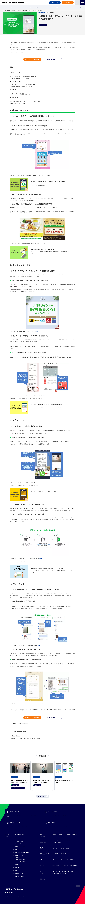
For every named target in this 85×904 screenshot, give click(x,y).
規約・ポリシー (7, 896)
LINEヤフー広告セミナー (57, 842)
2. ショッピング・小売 (15, 81)
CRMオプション (18, 843)
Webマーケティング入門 (72, 847)
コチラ (36, 172)
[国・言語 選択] (83, 7)
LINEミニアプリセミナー (70, 841)
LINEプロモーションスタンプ (22, 852)
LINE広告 (17, 864)
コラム (30, 7)
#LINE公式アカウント (23, 723)
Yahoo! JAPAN (14, 896)
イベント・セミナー (21, 7)
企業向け (54, 834)
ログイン (77, 3)
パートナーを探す (56, 865)
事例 (12, 7)
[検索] (80, 7)
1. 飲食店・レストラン (15, 73)
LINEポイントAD (19, 873)
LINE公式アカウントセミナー (58, 841)
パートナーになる (65, 865)
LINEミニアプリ (19, 849)
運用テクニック (13, 10)
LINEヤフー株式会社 (21, 896)
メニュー (82, 2)
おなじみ (54, 878)
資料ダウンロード (39, 7)
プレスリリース (55, 859)
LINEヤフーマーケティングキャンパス (69, 871)
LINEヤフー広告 (19, 855)
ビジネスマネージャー (20, 835)
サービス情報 (63, 847)
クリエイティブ (55, 848)
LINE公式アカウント (20, 838)
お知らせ (49, 7)
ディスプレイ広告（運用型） (20, 859)
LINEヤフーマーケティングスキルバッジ (60, 873)
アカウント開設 (67, 2)
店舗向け (60, 834)
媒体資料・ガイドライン (65, 853)
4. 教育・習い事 (14, 98)
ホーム (5, 10)
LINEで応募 (18, 867)
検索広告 (17, 857)
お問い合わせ (55, 2)
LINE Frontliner (73, 865)
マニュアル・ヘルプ (56, 871)
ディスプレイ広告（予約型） (20, 861)
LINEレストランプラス (19, 841)
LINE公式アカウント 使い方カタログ (70, 834)
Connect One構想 (20, 876)
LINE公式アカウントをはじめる (32, 59)
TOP (78, 886)
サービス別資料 (56, 853)
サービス (5, 7)
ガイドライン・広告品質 (65, 848)
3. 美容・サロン (14, 89)
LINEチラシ (18, 870)
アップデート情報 (69, 859)
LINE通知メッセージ (20, 846)
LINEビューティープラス (19, 840)
